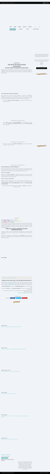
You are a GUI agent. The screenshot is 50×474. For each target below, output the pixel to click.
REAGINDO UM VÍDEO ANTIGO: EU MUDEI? (9, 439)
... (0, 0)
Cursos (19, 26)
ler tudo (41, 63)
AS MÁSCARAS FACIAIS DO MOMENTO (9, 277)
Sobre (15, 26)
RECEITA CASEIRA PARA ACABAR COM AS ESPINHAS (11, 326)
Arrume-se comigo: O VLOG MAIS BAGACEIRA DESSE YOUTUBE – (14, 349)
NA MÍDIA (29, 26)
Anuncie (11, 459)
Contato (24, 26)
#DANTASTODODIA (4, 325)
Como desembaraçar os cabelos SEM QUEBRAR (10, 371)
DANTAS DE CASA (13, 30)
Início (11, 26)
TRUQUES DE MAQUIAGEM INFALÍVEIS (17, 65)
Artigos (5, 459)
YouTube (8, 370)
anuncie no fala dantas (41, 68)
